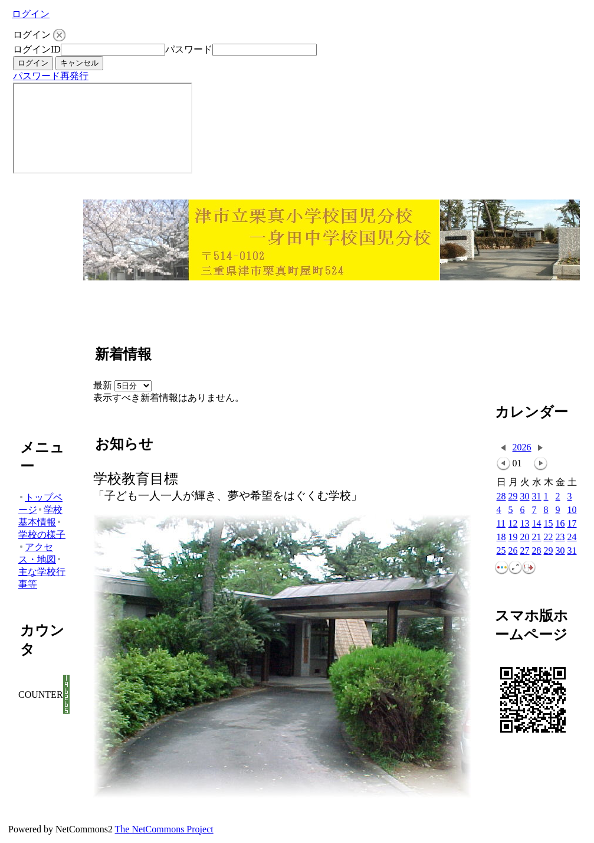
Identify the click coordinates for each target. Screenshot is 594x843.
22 (548, 537)
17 (572, 524)
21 (537, 537)
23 (560, 537)
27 (525, 551)
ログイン (31, 14)
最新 (122, 385)
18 (501, 537)
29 (513, 496)
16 (560, 524)
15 (548, 524)
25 (501, 551)
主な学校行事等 (41, 572)
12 (513, 524)
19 (513, 537)
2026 (522, 447)
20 (525, 537)
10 (572, 510)
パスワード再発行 (50, 76)
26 (513, 551)
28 (501, 496)
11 (501, 524)
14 (537, 524)
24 (572, 537)
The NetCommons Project (164, 829)
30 (525, 496)
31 (537, 496)
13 (525, 524)
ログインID (37, 49)
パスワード (188, 49)
